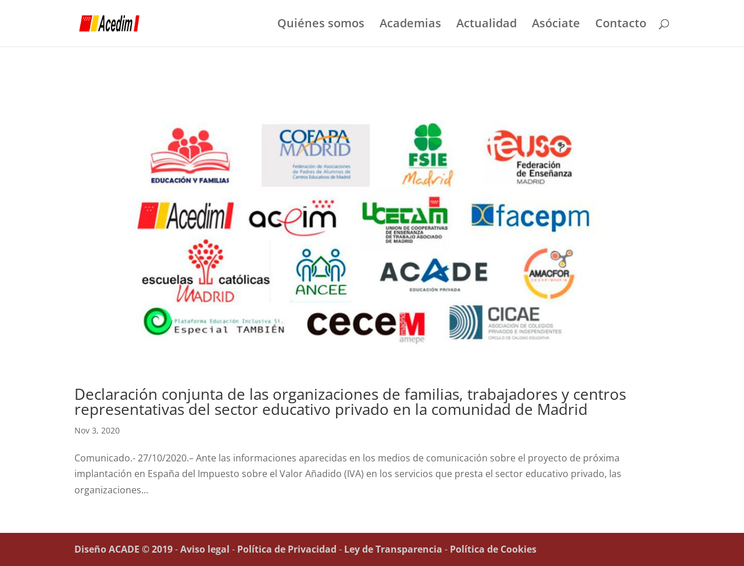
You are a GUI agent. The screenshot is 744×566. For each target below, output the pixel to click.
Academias (410, 25)
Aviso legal (205, 549)
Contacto (620, 25)
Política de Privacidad (287, 549)
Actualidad (486, 25)
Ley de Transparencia (393, 549)
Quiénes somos (320, 25)
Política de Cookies (493, 549)
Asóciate (556, 25)
